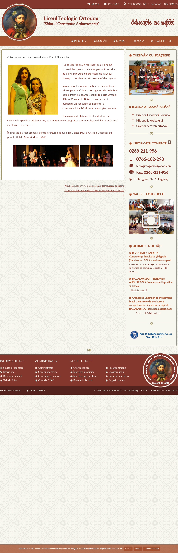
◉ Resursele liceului (81, 380)
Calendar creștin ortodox (148, 126)
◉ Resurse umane (116, 367)
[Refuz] (174, 548)
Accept (128, 549)
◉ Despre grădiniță (11, 376)
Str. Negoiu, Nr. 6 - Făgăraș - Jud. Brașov (151, 4)
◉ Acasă (139, 40)
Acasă (93, 4)
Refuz (137, 549)
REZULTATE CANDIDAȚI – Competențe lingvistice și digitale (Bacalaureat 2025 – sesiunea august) (150, 256)
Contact (111, 4)
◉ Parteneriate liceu (117, 376)
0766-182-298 (146, 159)
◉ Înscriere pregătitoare (84, 376)
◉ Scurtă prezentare (12, 367)
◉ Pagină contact (115, 380)
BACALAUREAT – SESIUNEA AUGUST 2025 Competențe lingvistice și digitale (151, 282)
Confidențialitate (152, 549)
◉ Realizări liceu (115, 371)
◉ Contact (120, 40)
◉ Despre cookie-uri (36, 390)
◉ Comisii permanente (48, 376)
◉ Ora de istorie (161, 40)
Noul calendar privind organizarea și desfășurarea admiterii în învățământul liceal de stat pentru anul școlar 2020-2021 (94, 190)
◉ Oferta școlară (80, 367)
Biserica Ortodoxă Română (149, 115)
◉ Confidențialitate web (10, 390)
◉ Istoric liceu (8, 371)
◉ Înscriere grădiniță (82, 371)
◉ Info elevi (79, 40)
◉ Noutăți (100, 40)
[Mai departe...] (139, 290)
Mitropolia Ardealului (146, 120)
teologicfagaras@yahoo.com (150, 166)
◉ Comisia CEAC (44, 380)
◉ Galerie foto (8, 380)
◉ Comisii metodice (46, 371)
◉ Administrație (44, 367)
